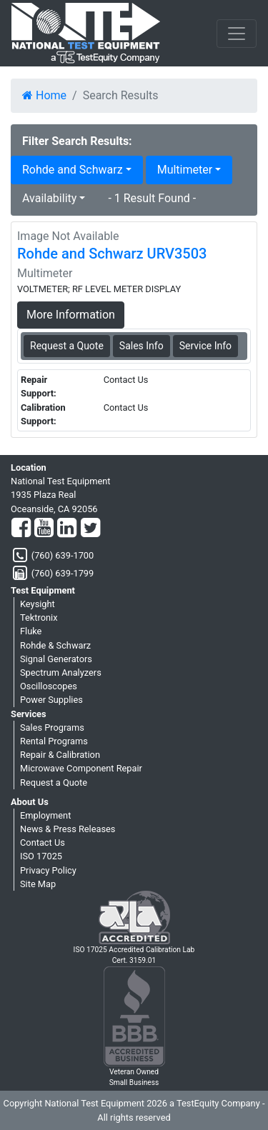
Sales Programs (52, 727)
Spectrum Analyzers (60, 672)
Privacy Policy (48, 870)
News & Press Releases (67, 829)
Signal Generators (56, 659)
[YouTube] (44, 528)
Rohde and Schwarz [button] (72, 169)
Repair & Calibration (60, 754)
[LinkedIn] (66, 528)
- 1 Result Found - (152, 198)
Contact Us (42, 842)
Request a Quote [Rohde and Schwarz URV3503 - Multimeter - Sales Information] (67, 345)
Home (44, 95)
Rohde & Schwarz (55, 645)
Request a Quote (53, 782)
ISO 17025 (41, 856)
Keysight (37, 604)
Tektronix (39, 617)
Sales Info (141, 345)
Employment (45, 815)
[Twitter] (90, 528)
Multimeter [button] (184, 169)
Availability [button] (49, 198)
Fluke (30, 631)
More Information (70, 314)
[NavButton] (237, 33)
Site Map (38, 884)
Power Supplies (51, 699)
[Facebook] (21, 528)
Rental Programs (54, 741)
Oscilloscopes (48, 686)
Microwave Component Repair (81, 768)
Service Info (205, 345)
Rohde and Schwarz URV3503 (112, 253)
